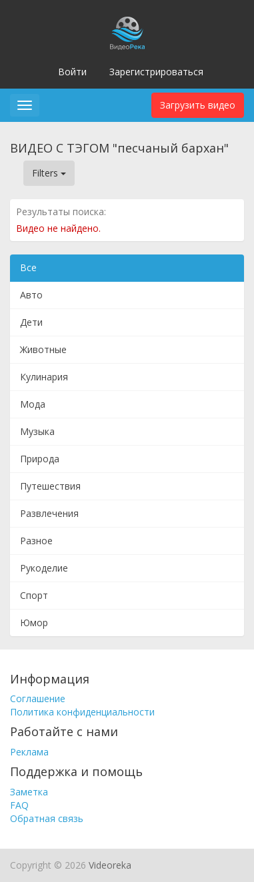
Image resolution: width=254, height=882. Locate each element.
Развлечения (49, 513)
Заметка (29, 791)
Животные (43, 349)
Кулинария (44, 376)
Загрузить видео (197, 105)
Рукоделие (44, 568)
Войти (72, 71)
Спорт (34, 595)
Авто (31, 294)
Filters (49, 173)
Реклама (29, 751)
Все (28, 267)
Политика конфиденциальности (82, 711)
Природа (39, 458)
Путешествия (50, 486)
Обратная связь (46, 818)
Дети (31, 322)
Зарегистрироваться (156, 71)
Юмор (34, 622)
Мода (32, 404)
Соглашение (37, 698)
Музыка (37, 431)
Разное (36, 540)
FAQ (19, 805)
